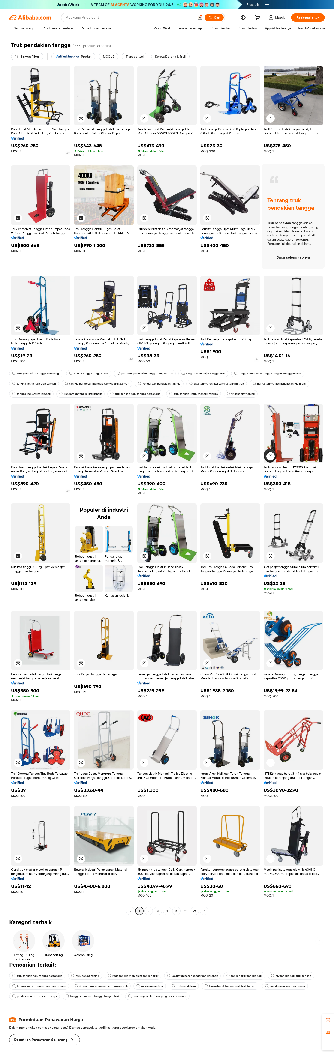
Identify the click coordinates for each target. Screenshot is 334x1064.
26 (194, 910)
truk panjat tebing (241, 394)
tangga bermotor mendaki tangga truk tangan (97, 384)
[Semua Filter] (27, 56)
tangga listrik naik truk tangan (34, 384)
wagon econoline (149, 986)
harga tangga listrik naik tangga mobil (279, 384)
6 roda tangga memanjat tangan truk (101, 986)
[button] (200, 17)
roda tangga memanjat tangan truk (133, 976)
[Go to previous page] (130, 911)
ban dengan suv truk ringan (285, 986)
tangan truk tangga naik (244, 976)
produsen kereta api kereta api (34, 996)
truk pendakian (184, 986)
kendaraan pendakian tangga (159, 384)
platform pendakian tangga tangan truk (145, 373)
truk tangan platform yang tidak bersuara (157, 996)
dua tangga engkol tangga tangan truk (216, 384)
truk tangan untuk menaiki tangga (193, 394)
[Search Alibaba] (130, 17)
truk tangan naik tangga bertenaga (135, 394)
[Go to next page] (204, 911)
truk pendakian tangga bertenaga (36, 373)
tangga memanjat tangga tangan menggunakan (267, 373)
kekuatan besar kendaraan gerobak (192, 976)
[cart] (258, 18)
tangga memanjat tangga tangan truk (92, 996)
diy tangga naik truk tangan (291, 976)
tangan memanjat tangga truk (203, 373)
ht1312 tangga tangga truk (88, 373)
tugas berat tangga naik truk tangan (230, 986)
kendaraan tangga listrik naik (80, 394)
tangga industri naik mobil (31, 394)
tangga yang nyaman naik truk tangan (39, 986)
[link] (328, 1020)
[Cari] (214, 17)
